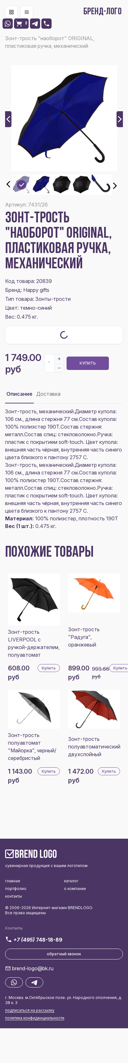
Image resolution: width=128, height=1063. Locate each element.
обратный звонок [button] (64, 953)
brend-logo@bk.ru (32, 968)
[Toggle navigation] (11, 12)
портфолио (15, 888)
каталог (71, 881)
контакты (13, 896)
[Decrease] (59, 367)
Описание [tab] (19, 394)
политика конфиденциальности (34, 1018)
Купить (88, 363)
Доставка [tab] (48, 394)
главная (12, 881)
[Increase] (59, 358)
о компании (75, 888)
